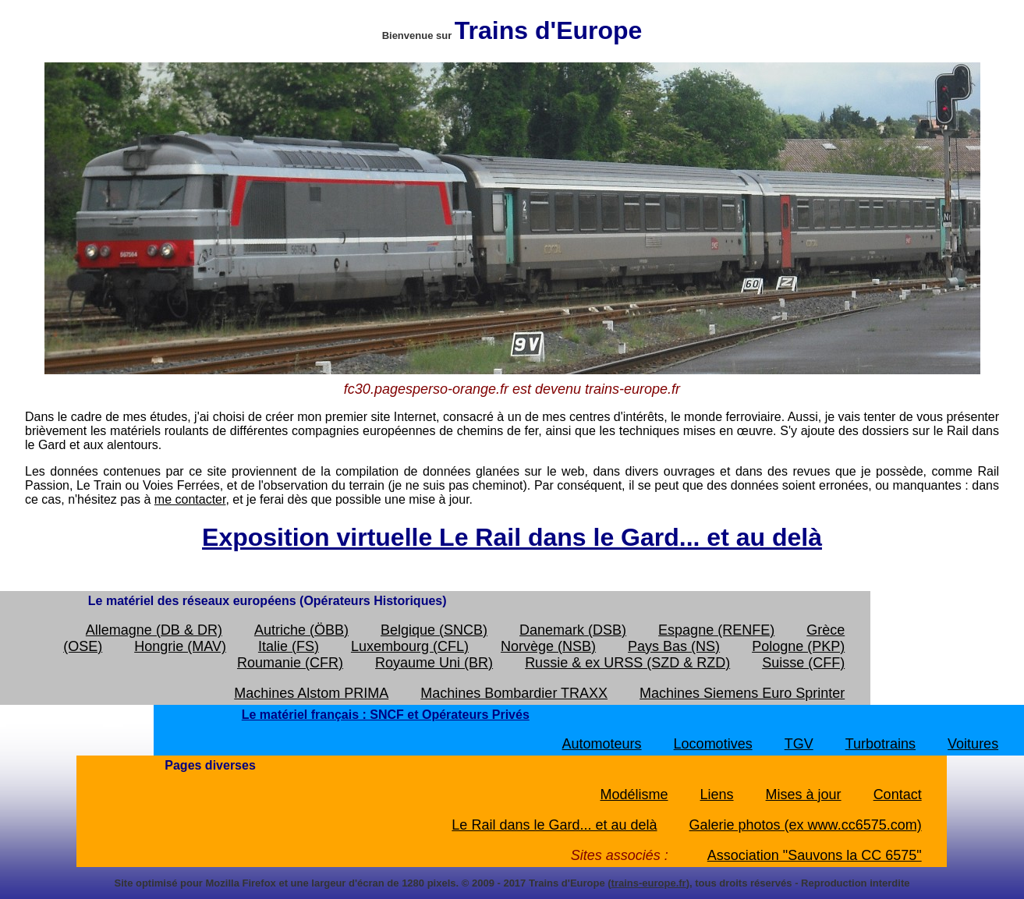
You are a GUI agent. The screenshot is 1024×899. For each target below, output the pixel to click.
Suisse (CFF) (803, 663)
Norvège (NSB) (548, 646)
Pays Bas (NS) (674, 646)
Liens (717, 794)
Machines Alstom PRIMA (311, 693)
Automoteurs (602, 744)
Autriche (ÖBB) (301, 630)
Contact (897, 794)
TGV (799, 744)
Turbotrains (880, 744)
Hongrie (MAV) (180, 646)
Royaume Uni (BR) (434, 663)
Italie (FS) (288, 646)
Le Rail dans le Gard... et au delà (554, 825)
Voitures (973, 744)
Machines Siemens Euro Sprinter (742, 693)
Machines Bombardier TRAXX (514, 693)
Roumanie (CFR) (290, 663)
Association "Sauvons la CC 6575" (814, 855)
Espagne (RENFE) (716, 630)
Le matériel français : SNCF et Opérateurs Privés (386, 714)
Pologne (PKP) (798, 646)
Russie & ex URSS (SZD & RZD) (627, 663)
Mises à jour (804, 794)
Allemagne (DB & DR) (154, 630)
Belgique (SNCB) (434, 630)
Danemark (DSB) (572, 630)
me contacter (190, 499)
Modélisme (634, 794)
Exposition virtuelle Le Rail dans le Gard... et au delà (512, 537)
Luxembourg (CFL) (410, 646)
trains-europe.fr (648, 883)
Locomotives (713, 744)
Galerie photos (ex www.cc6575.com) (805, 825)
